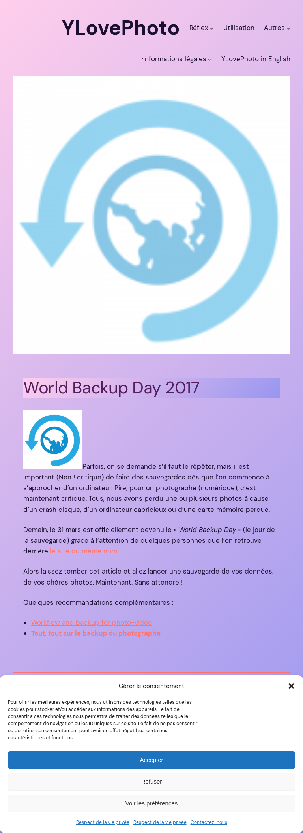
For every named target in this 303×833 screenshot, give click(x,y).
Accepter (151, 759)
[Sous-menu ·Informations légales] (210, 59)
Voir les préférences (151, 803)
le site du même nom (83, 551)
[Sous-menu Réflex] (211, 28)
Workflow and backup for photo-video (91, 622)
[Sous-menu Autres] (288, 28)
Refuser (151, 781)
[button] (291, 686)
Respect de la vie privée (102, 822)
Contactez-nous (209, 822)
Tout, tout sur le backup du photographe (96, 633)
